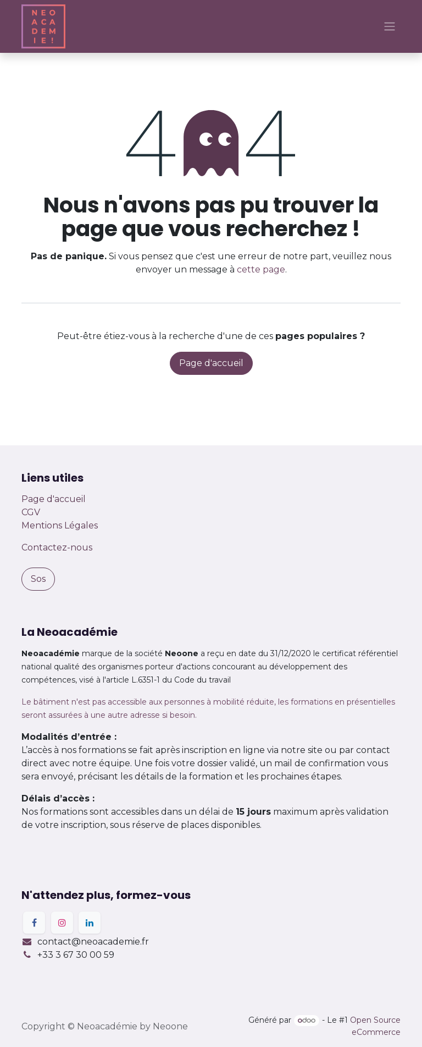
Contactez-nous (56, 547)
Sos (38, 579)
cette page (261, 269)
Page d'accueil (211, 363)
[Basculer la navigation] (390, 26)
